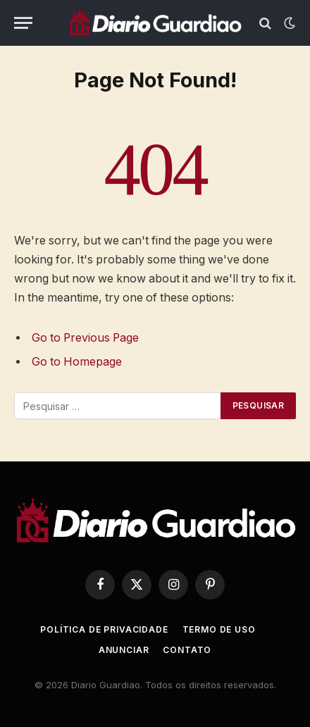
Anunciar (124, 650)
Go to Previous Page (85, 337)
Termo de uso (219, 629)
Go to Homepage (77, 361)
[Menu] (23, 23)
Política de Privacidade (104, 629)
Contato (187, 650)
